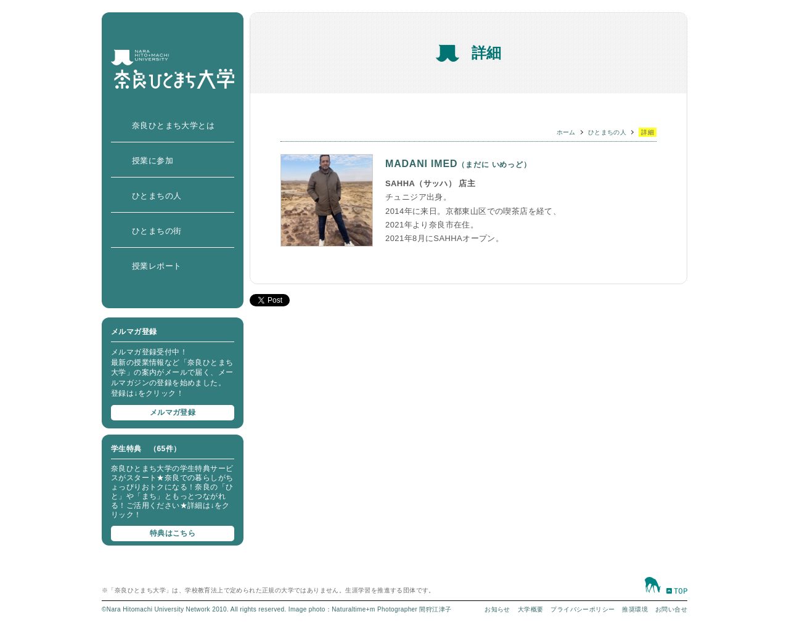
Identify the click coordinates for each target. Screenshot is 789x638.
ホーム (566, 132)
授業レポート (156, 266)
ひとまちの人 (156, 195)
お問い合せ (671, 609)
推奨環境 (635, 609)
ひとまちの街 (156, 230)
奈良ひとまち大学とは (173, 125)
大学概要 (531, 609)
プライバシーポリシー (582, 609)
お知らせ (497, 609)
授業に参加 (152, 160)
